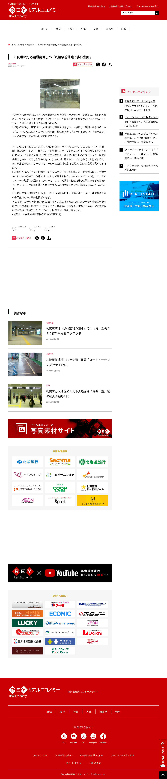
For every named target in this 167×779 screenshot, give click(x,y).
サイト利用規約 (73, 763)
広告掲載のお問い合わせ (120, 6)
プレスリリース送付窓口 (147, 6)
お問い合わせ (94, 763)
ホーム (44, 29)
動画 (123, 29)
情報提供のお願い (96, 6)
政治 (71, 29)
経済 (58, 29)
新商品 (109, 29)
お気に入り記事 (82, 64)
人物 (96, 29)
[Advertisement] (36, 282)
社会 (83, 29)
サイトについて (40, 755)
